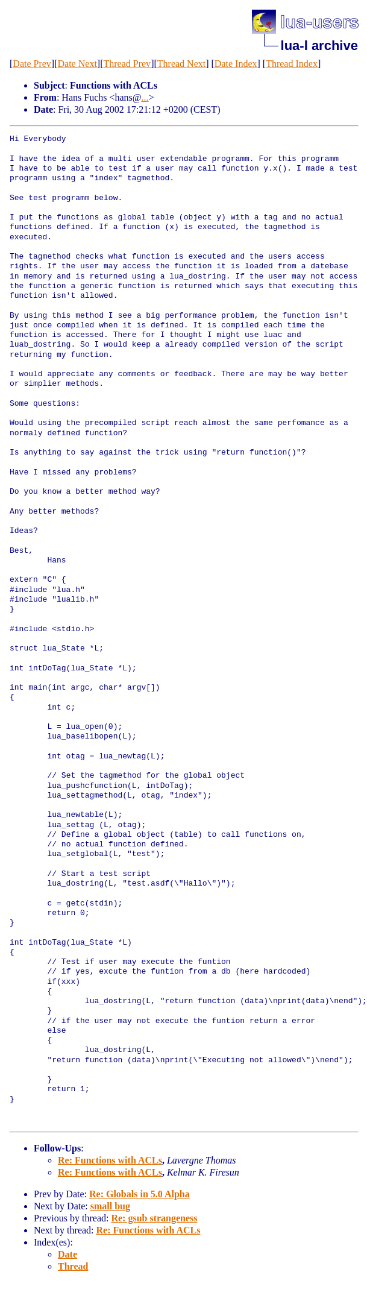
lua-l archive (319, 45)
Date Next (77, 63)
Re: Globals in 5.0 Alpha (139, 1194)
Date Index (236, 63)
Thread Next (181, 63)
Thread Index (292, 63)
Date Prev (32, 63)
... (145, 97)
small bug (110, 1206)
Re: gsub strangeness (154, 1218)
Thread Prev (127, 63)
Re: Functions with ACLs (110, 1160)
